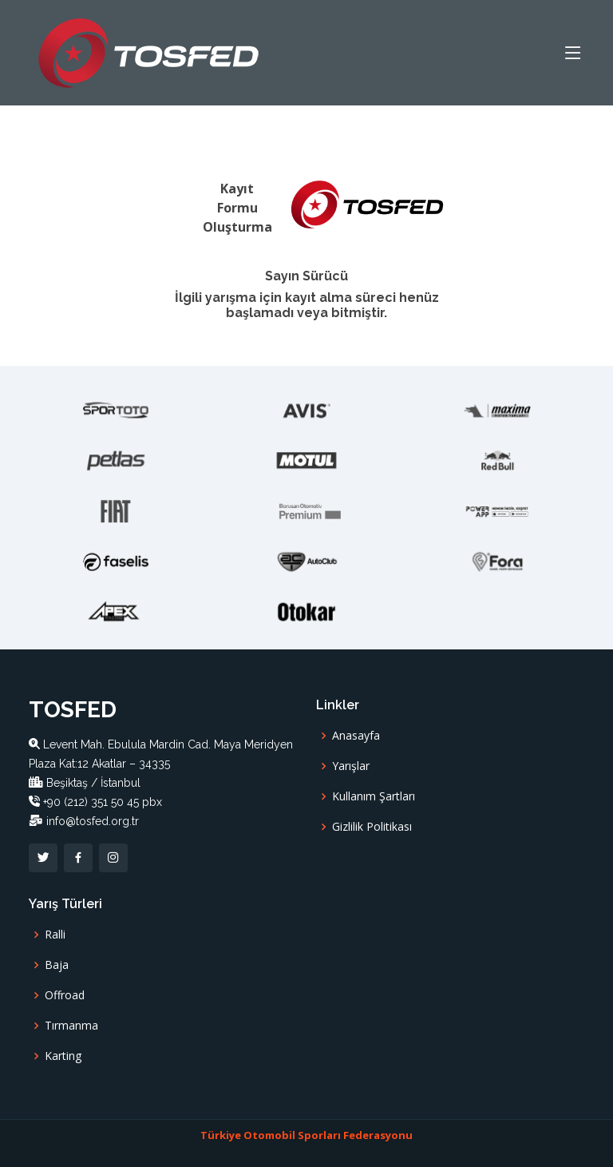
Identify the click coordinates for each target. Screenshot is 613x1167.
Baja (57, 965)
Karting (63, 1056)
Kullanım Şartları (373, 796)
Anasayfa (356, 735)
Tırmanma (71, 1025)
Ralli (55, 934)
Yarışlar (351, 766)
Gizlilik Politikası (372, 826)
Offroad (65, 995)
